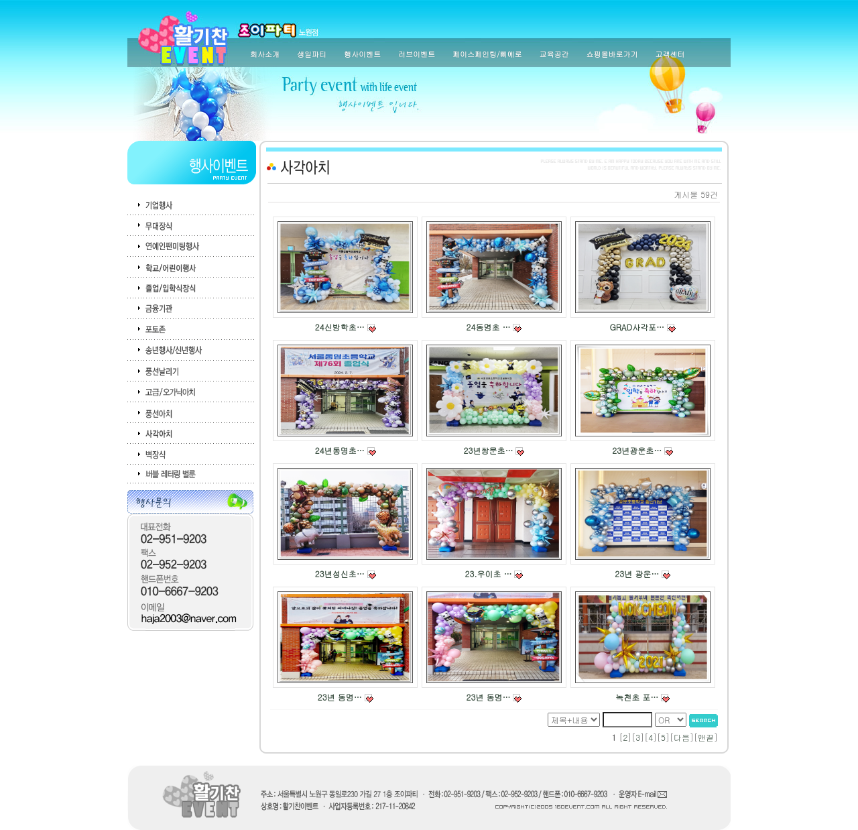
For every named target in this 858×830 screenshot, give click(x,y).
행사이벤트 (362, 54)
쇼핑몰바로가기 (612, 54)
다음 (682, 737)
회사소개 (265, 54)
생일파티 (311, 54)
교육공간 (554, 54)
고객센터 (670, 54)
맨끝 (706, 737)
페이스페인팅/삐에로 (487, 54)
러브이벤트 (416, 54)
